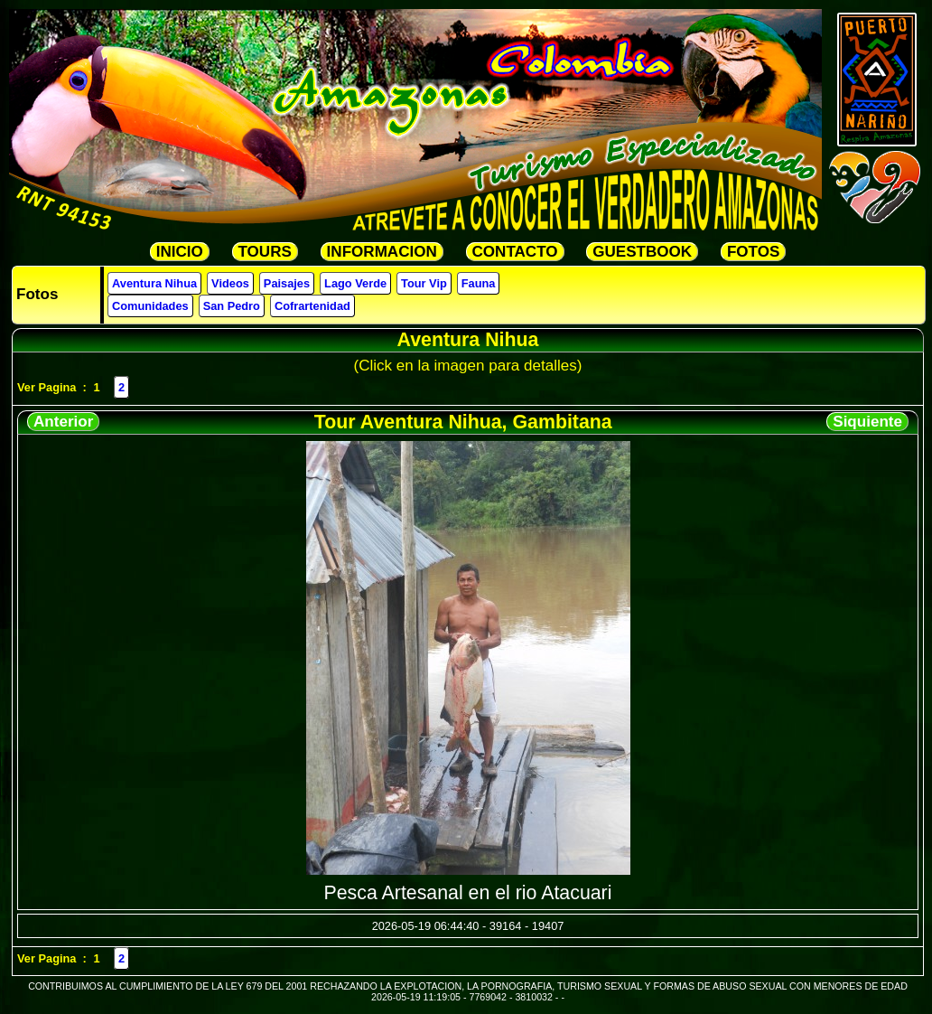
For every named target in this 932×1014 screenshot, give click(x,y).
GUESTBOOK (642, 251)
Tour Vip (424, 283)
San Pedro (231, 306)
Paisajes (287, 283)
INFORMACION (382, 251)
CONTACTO (515, 251)
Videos (230, 283)
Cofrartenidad (312, 306)
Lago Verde (355, 283)
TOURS (265, 251)
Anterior (63, 421)
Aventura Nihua (154, 283)
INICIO (179, 251)
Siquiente (867, 421)
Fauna (478, 283)
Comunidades (150, 306)
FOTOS (753, 251)
